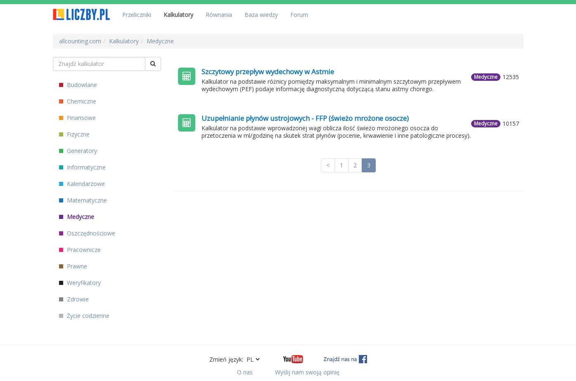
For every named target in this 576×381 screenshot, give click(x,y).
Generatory (78, 151)
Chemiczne (77, 101)
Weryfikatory (80, 283)
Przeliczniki (136, 15)
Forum (299, 15)
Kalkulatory (178, 15)
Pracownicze (80, 250)
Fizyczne (74, 134)
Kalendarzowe (82, 184)
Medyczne (76, 217)
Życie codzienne (84, 316)
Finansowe (77, 118)
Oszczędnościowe (87, 233)
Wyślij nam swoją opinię (307, 372)
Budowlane (78, 85)
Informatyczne (82, 167)
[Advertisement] (348, 257)
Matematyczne (83, 200)
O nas (245, 372)
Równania (219, 15)
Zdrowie (74, 299)
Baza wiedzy (261, 15)
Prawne (73, 266)
